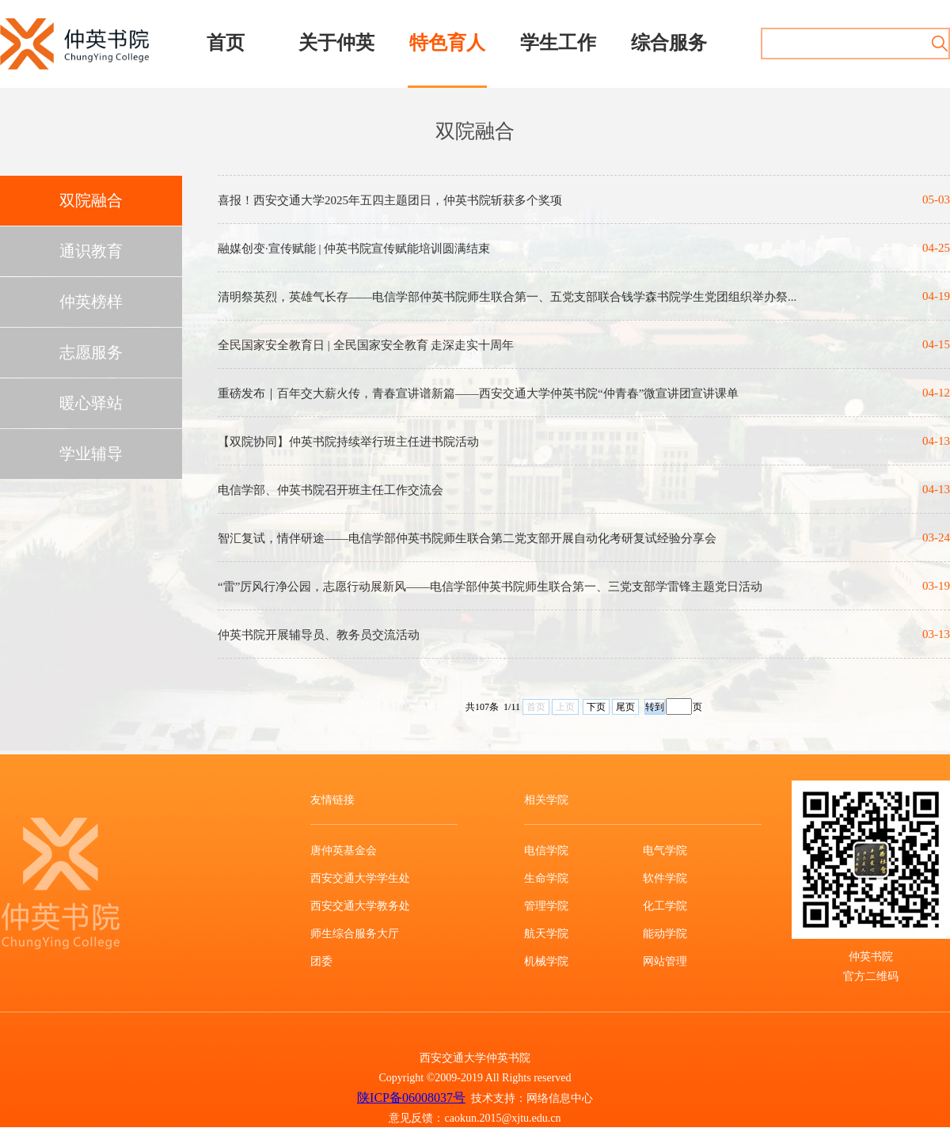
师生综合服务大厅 (354, 934)
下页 (596, 706)
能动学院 (665, 934)
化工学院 (665, 906)
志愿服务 (91, 352)
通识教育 (91, 251)
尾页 (625, 706)
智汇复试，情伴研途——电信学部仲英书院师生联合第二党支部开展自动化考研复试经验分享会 (467, 538)
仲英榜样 (91, 301)
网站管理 (665, 961)
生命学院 (546, 878)
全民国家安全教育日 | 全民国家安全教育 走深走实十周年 (366, 345)
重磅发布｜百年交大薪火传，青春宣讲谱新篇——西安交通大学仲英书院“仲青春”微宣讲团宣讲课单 (478, 393)
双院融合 (91, 200)
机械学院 (546, 961)
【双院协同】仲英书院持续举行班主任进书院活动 (348, 441)
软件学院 (665, 878)
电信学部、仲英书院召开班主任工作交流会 (330, 490)
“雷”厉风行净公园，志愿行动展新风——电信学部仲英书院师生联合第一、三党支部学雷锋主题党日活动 (490, 586)
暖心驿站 (91, 403)
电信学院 (546, 850)
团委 (321, 961)
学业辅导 (91, 453)
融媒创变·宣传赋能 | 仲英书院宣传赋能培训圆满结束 (354, 248)
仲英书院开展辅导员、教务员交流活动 (319, 635)
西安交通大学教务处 (360, 906)
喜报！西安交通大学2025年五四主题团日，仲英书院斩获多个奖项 (390, 200)
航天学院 (546, 934)
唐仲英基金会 (343, 850)
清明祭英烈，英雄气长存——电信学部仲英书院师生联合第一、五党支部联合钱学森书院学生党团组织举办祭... (507, 297)
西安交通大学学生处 (360, 878)
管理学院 (546, 906)
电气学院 (665, 850)
